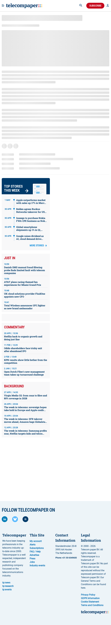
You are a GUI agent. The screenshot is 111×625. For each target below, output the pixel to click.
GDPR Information (90, 598)
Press (32, 558)
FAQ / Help (35, 551)
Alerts (32, 544)
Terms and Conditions (92, 605)
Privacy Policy (88, 594)
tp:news (6, 582)
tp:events (7, 589)
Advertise (34, 555)
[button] (107, 5)
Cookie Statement (90, 601)
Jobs (32, 562)
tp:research (8, 586)
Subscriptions (37, 548)
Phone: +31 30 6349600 (66, 558)
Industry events (37, 565)
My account (36, 541)
